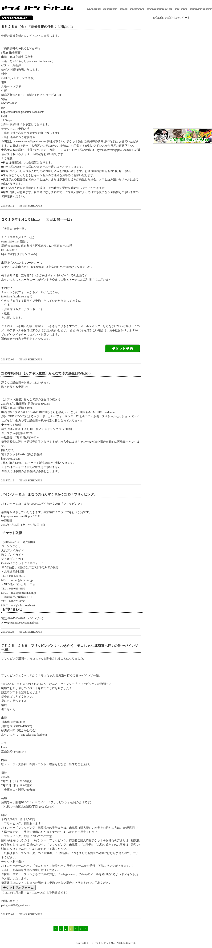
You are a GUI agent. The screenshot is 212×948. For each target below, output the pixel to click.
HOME (95, 9)
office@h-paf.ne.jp (22, 580)
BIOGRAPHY (125, 9)
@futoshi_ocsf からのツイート (171, 17)
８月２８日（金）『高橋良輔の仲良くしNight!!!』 (38, 26)
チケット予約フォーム (18, 887)
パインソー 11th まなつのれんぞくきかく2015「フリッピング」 (49, 494)
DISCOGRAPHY (138, 9)
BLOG (182, 9)
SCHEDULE (161, 9)
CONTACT (201, 9)
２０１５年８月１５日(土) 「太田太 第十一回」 (37, 219)
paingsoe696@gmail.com (24, 622)
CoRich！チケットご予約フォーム (22, 563)
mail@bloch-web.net (23, 605)
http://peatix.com (10, 458)
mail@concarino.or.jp (23, 592)
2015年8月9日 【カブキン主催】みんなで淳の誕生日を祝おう (46, 373)
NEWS (111, 9)
